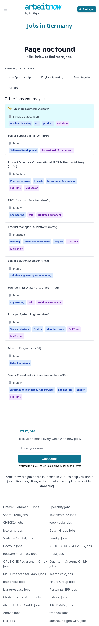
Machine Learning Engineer (31, 108)
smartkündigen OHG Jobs (68, 620)
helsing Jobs (58, 597)
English (38, 181)
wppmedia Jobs (61, 522)
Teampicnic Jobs (61, 574)
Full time (15, 188)
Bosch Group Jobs (62, 530)
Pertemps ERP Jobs (63, 589)
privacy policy (61, 465)
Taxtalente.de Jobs (63, 515)
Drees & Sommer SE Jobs (21, 507)
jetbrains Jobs (13, 530)
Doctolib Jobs (12, 546)
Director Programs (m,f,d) (24, 348)
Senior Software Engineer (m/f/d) (29, 135)
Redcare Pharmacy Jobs (20, 553)
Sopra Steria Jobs (15, 515)
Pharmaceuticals (20, 181)
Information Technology (61, 181)
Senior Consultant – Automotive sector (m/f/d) (38, 375)
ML (37, 123)
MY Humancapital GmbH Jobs (24, 574)
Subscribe (49, 458)
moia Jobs (57, 553)
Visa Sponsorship (20, 77)
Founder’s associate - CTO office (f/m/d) (33, 287)
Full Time (62, 123)
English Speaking (52, 77)
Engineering (17, 214)
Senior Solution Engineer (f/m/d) (29, 260)
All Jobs (13, 87)
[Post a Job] (86, 9)
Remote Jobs (82, 77)
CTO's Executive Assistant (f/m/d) (29, 200)
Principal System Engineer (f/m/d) (30, 314)
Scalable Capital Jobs (18, 538)
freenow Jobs (59, 613)
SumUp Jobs (58, 538)
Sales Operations (20, 363)
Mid (31, 214)
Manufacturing (55, 329)
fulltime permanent (49, 214)
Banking (15, 241)
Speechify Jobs (60, 507)
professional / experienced (56, 150)
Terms (77, 465)
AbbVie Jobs (11, 613)
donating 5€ (49, 486)
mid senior (31, 188)
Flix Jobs (9, 620)
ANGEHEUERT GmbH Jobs (21, 605)
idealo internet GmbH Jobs (22, 597)
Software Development (23, 150)
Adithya (34, 13)
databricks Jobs (14, 581)
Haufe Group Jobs (62, 581)
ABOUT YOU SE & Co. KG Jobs (71, 546)
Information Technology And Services (32, 389)
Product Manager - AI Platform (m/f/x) (32, 227)
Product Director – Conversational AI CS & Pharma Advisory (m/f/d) (46, 164)
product (48, 123)
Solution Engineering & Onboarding (30, 275)
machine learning (20, 123)
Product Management (37, 241)
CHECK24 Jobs (13, 522)
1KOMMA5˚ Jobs (61, 605)
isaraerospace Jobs (16, 589)
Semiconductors (19, 329)
